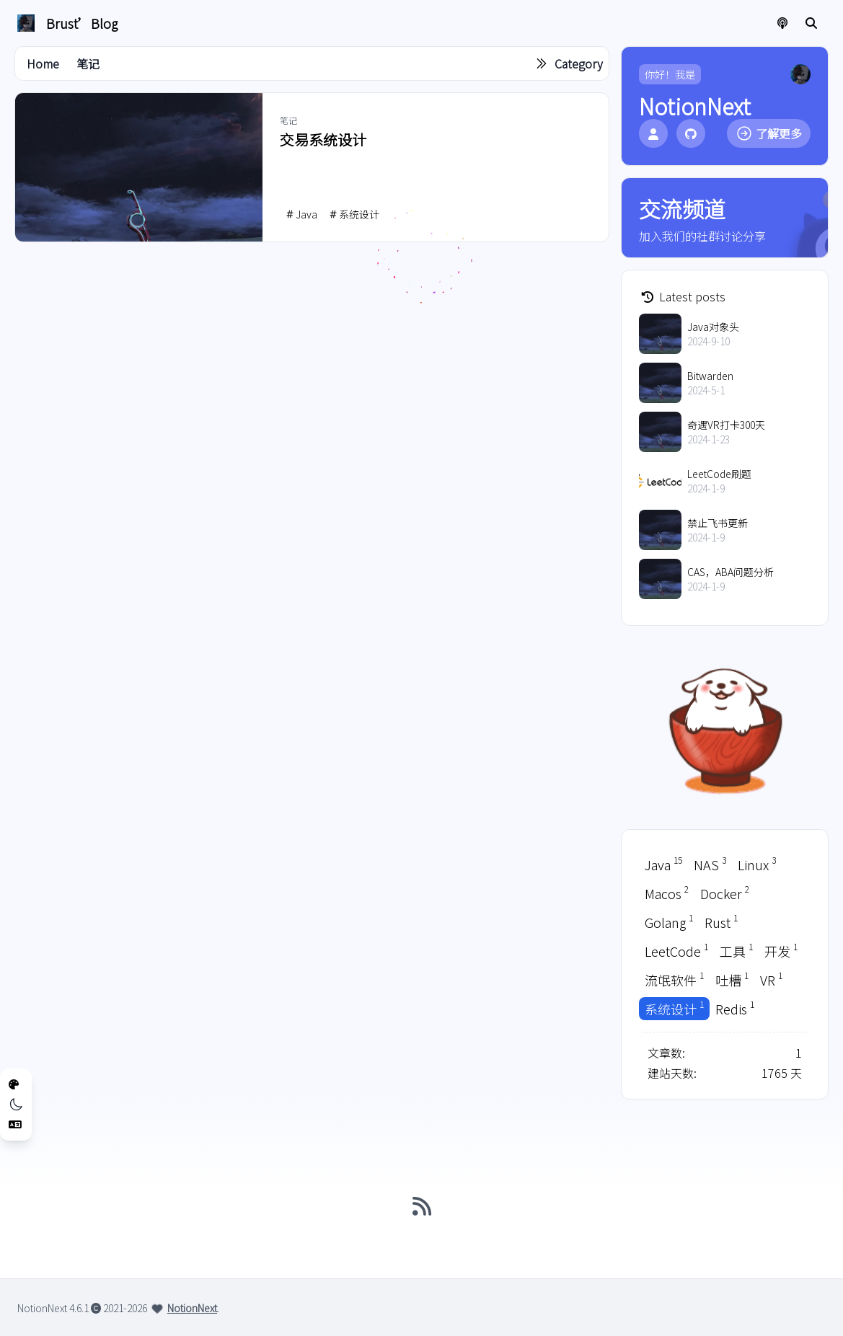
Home (43, 63)
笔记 (88, 63)
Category (579, 63)
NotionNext (192, 1308)
